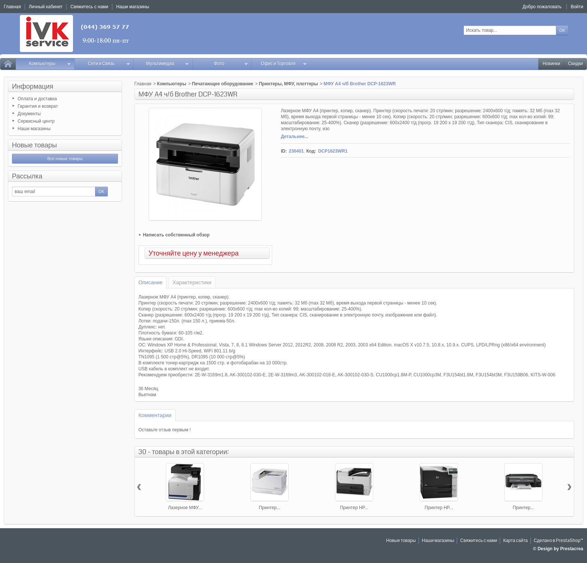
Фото (231, 64)
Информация (32, 86)
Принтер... (269, 507)
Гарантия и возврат (38, 106)
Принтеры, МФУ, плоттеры (288, 83)
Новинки (551, 64)
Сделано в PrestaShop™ (558, 541)
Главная (143, 83)
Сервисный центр (36, 121)
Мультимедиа (167, 64)
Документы (29, 113)
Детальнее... (294, 136)
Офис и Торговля (284, 64)
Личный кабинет (46, 6)
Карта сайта (515, 541)
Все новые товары (65, 158)
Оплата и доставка (37, 98)
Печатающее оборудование (222, 83)
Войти (577, 6)
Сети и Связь (109, 64)
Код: (311, 151)
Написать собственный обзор (176, 235)
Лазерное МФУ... (185, 507)
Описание (150, 282)
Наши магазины (34, 128)
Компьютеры (50, 64)
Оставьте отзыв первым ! (165, 429)
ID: (284, 151)
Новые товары (34, 145)
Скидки (575, 64)
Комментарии (155, 415)
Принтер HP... (354, 507)
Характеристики (192, 282)
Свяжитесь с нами (478, 541)
